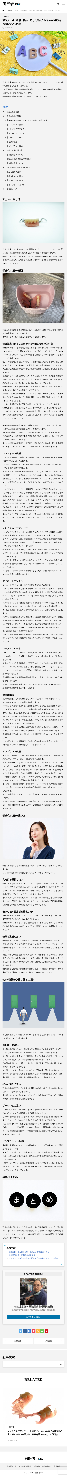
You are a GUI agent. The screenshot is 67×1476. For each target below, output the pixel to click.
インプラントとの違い (17, 185)
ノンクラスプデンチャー (18, 129)
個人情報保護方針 (25, 1466)
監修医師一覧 (11, 1466)
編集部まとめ (12, 189)
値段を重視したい (15, 163)
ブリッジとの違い (15, 180)
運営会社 (57, 1466)
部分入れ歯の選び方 (15, 150)
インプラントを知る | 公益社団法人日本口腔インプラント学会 (33, 1258)
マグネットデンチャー (17, 133)
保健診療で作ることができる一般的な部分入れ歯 (27, 120)
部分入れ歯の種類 (14, 116)
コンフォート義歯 (15, 125)
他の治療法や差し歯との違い (18, 168)
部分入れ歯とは (13, 112)
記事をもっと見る (33, 1317)
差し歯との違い (14, 172)
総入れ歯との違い (15, 176)
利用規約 (37, 1466)
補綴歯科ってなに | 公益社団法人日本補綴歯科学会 (29, 1252)
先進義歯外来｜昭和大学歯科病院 (22, 1255)
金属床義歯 (12, 142)
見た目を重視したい (16, 155)
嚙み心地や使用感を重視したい (20, 159)
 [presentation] (62, 1385)
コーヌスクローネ (15, 138)
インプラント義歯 (15, 146)
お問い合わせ (46, 1466)
